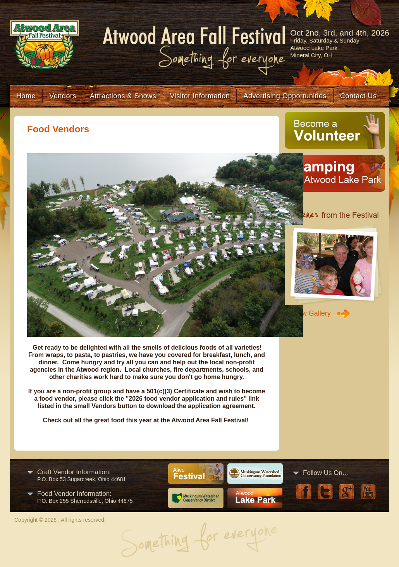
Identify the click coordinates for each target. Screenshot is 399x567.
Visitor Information (200, 96)
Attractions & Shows (123, 96)
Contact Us (358, 96)
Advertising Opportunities (285, 96)
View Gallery (311, 313)
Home (26, 96)
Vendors (62, 96)
